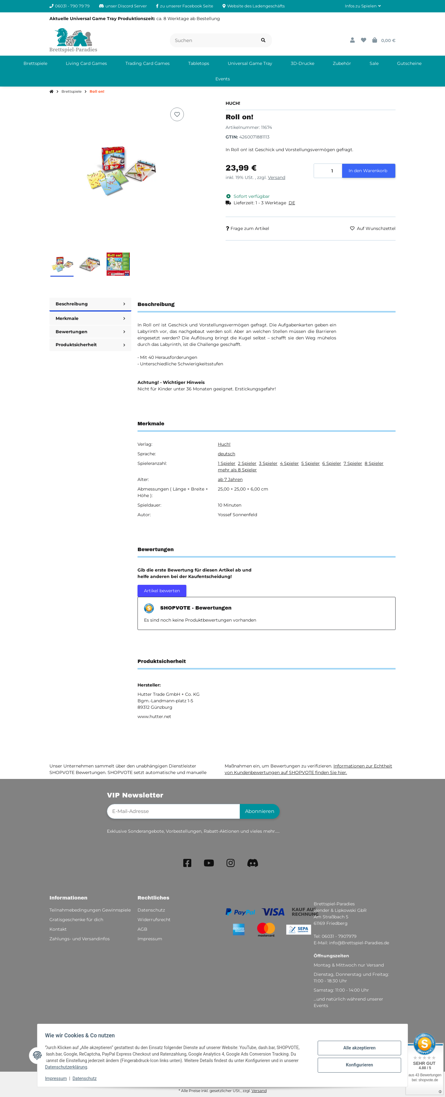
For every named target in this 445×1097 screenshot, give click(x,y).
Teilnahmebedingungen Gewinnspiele (90, 910)
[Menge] (328, 171)
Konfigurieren (357, 1064)
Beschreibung (90, 304)
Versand (276, 177)
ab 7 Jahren (230, 479)
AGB (142, 929)
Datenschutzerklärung (68, 1067)
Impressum (58, 1078)
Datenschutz (87, 1078)
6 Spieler (331, 463)
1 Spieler (226, 463)
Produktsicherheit (90, 344)
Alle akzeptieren (357, 1048)
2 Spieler (247, 463)
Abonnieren (259, 811)
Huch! (224, 444)
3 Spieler (268, 463)
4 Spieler (289, 463)
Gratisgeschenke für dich (76, 919)
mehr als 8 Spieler (237, 470)
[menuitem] (35, 63)
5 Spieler (310, 463)
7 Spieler (353, 463)
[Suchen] (212, 40)
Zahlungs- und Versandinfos (79, 939)
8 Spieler (374, 463)
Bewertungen (90, 331)
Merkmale (90, 318)
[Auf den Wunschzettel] (177, 114)
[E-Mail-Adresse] (173, 811)
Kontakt (58, 929)
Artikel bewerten (162, 590)
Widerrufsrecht (154, 919)
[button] (363, 6)
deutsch (226, 454)
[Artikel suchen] (263, 40)
